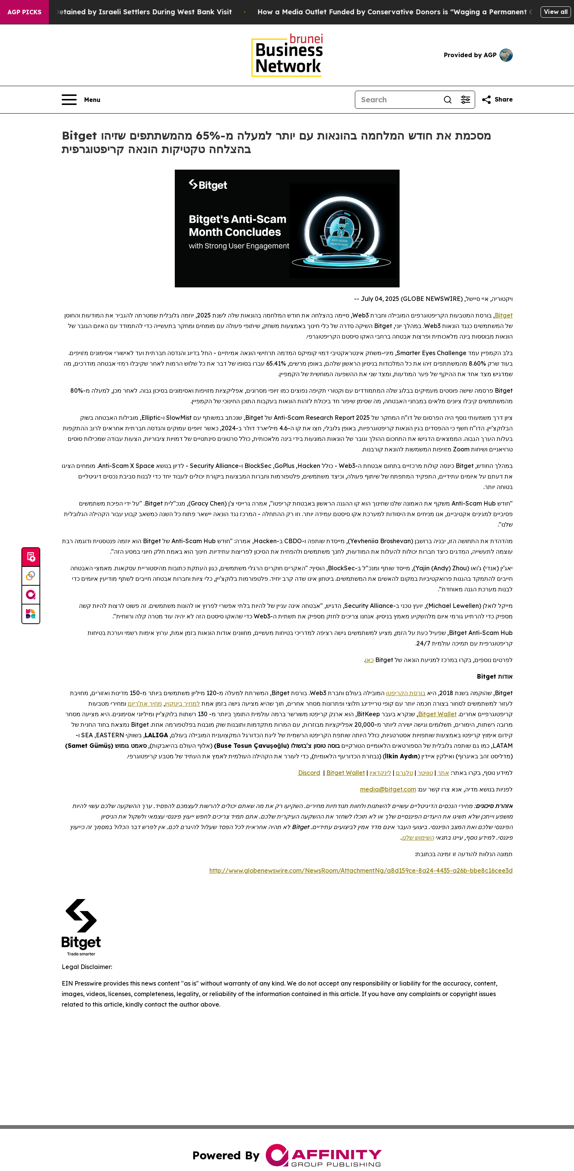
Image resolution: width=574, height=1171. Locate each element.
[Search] (397, 99)
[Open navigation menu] (81, 99)
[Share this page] (497, 99)
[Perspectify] (30, 576)
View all (556, 11)
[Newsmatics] (30, 613)
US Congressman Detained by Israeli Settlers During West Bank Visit (125, 12)
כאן (369, 660)
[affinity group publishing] (30, 595)
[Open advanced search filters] (466, 99)
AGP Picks (24, 12)
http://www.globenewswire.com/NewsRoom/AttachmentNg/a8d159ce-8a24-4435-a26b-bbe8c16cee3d (361, 870)
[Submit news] (30, 557)
